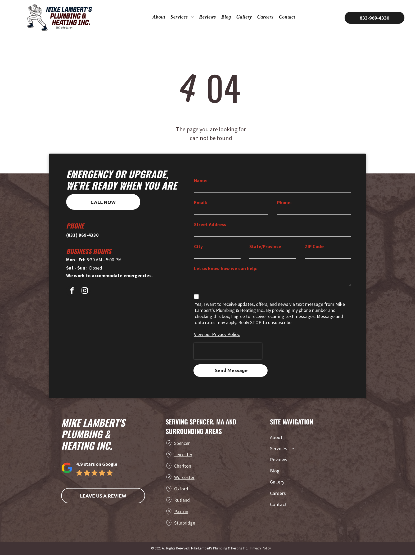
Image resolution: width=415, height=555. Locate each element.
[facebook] (72, 291)
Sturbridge (184, 523)
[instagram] (85, 291)
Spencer (182, 443)
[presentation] (228, 351)
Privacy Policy (260, 548)
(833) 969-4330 (82, 235)
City (198, 246)
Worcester (184, 477)
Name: (201, 180)
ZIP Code (314, 246)
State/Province (265, 246)
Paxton (181, 511)
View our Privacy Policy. (217, 334)
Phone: (284, 202)
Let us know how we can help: (226, 268)
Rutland (182, 500)
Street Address (210, 224)
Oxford (181, 489)
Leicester (183, 454)
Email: (200, 202)
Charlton (182, 466)
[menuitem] (159, 17)
